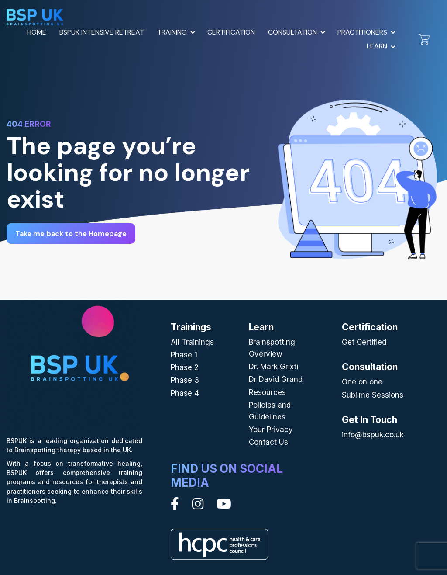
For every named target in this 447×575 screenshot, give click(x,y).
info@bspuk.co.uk (373, 434)
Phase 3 (185, 380)
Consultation (292, 32)
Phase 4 (185, 393)
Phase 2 (185, 367)
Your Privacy (271, 429)
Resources (267, 392)
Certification (231, 32)
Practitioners (362, 32)
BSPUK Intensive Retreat (101, 32)
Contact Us (268, 442)
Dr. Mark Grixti (273, 366)
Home (36, 32)
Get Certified (364, 342)
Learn (377, 46)
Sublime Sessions (372, 395)
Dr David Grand (276, 379)
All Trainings (192, 342)
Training (172, 32)
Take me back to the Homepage (71, 233)
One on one (362, 382)
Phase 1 (184, 354)
